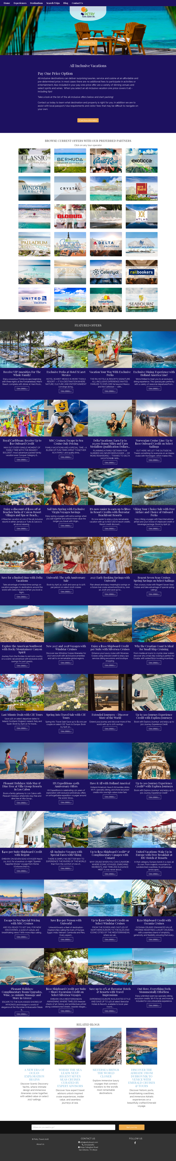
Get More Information (88, 120)
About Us (40, 1144)
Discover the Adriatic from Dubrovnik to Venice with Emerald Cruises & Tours (141, 1078)
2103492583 (89, 1145)
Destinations (36, 3)
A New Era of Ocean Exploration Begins (34, 1074)
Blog (65, 3)
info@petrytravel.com (89, 1142)
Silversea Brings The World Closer (106, 1073)
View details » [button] (22, 388)
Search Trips (53, 3)
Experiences (20, 3)
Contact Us (77, 3)
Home (7, 3)
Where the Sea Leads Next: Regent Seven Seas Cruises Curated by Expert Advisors (70, 1078)
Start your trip (131, 1127)
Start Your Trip (88, 43)
